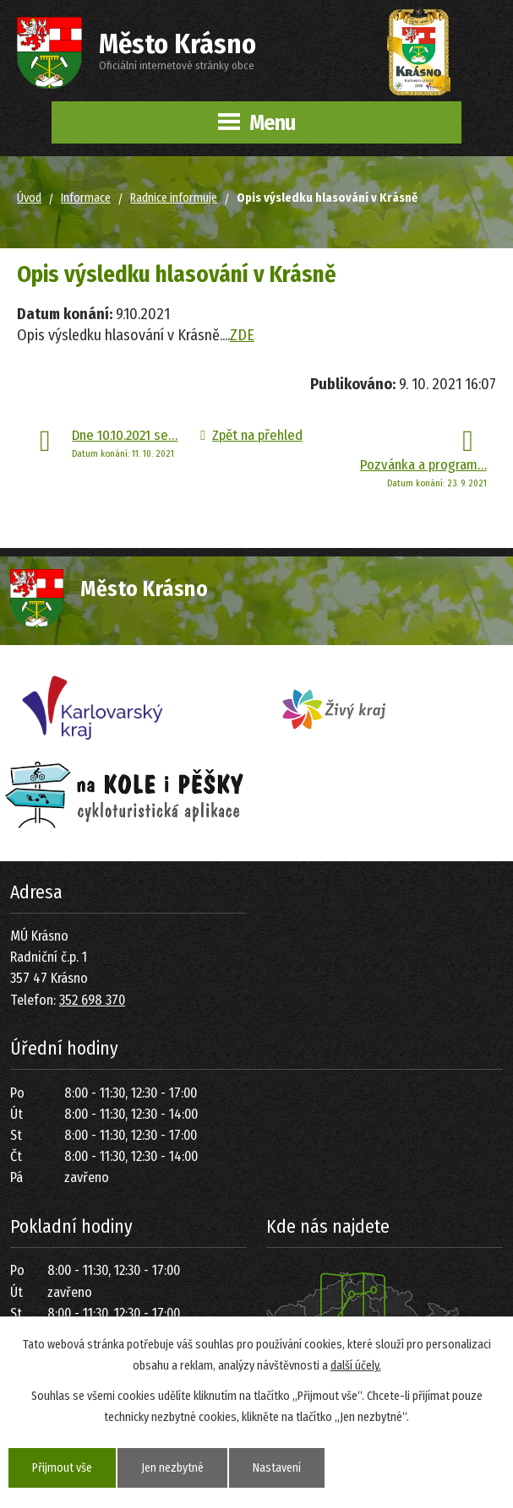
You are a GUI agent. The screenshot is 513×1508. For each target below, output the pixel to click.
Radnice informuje (173, 198)
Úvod (29, 198)
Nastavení (277, 1468)
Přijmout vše (62, 1468)
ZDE (242, 335)
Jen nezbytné (172, 1468)
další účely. (355, 1366)
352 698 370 (92, 1000)
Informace (86, 198)
